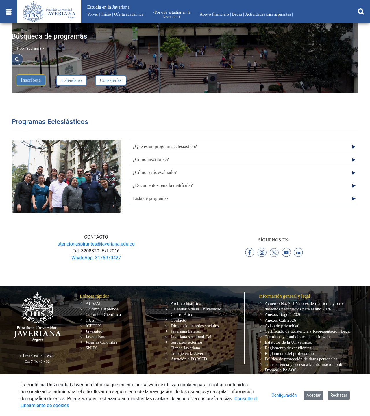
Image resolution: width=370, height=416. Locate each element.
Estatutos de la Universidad (288, 342)
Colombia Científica (103, 314)
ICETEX (93, 325)
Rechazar (338, 395)
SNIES (92, 348)
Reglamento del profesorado (289, 353)
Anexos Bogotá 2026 (283, 314)
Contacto (178, 320)
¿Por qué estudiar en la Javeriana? (171, 14)
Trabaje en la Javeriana (190, 353)
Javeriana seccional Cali (191, 336)
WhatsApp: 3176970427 (96, 258)
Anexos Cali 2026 (280, 320)
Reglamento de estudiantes (288, 348)
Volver (92, 14)
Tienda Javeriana (185, 348)
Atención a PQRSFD (189, 359)
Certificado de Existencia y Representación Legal (308, 331)
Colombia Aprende (102, 309)
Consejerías (111, 80)
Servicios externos (186, 342)
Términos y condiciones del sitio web (297, 336)
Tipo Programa (30, 48)
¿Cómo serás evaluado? (155, 172)
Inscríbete (30, 80)
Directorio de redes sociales (195, 325)
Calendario (71, 80)
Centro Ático (182, 314)
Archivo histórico (186, 303)
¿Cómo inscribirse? (151, 159)
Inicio (106, 14)
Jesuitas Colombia (101, 342)
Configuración (284, 395)
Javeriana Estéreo (186, 331)
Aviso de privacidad (282, 325)
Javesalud (94, 331)
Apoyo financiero (214, 14)
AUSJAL (94, 303)
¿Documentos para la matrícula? (163, 185)
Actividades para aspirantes (268, 14)
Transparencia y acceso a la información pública (306, 364)
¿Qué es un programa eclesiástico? (165, 146)
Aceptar (313, 395)
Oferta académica (128, 14)
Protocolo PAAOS (281, 370)
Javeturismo (96, 336)
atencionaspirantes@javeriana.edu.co (96, 244)
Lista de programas (151, 198)
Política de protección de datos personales (301, 359)
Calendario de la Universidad (196, 309)
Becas (237, 14)
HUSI (91, 320)
